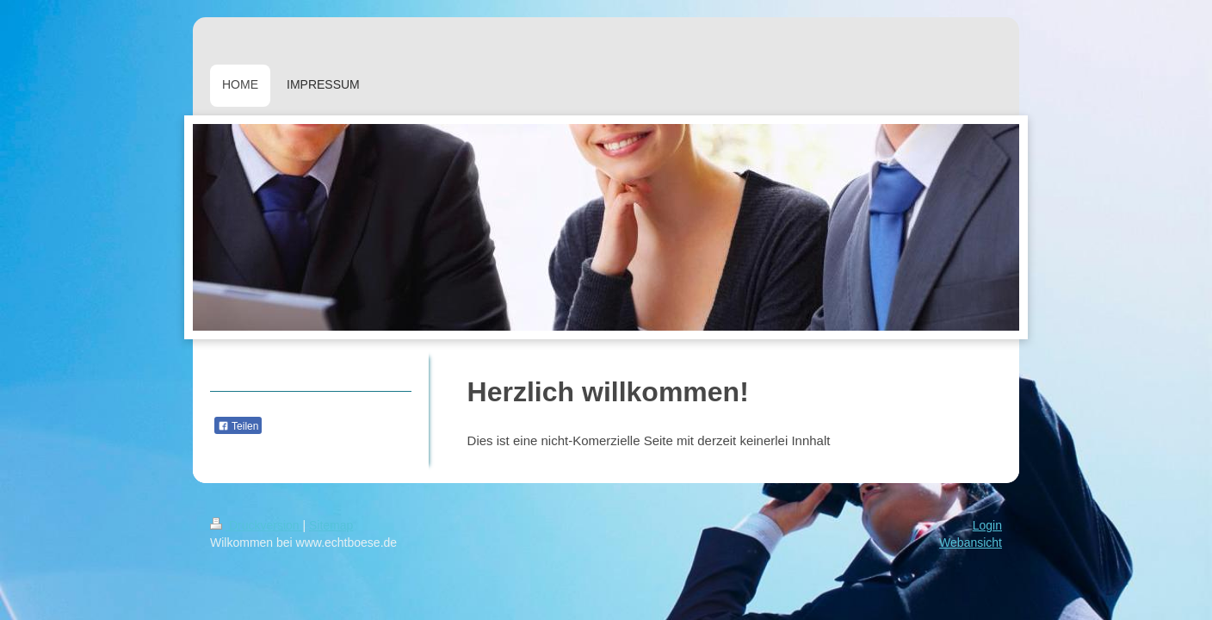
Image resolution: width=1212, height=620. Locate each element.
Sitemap (331, 525)
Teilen (238, 426)
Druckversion (256, 525)
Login (987, 525)
